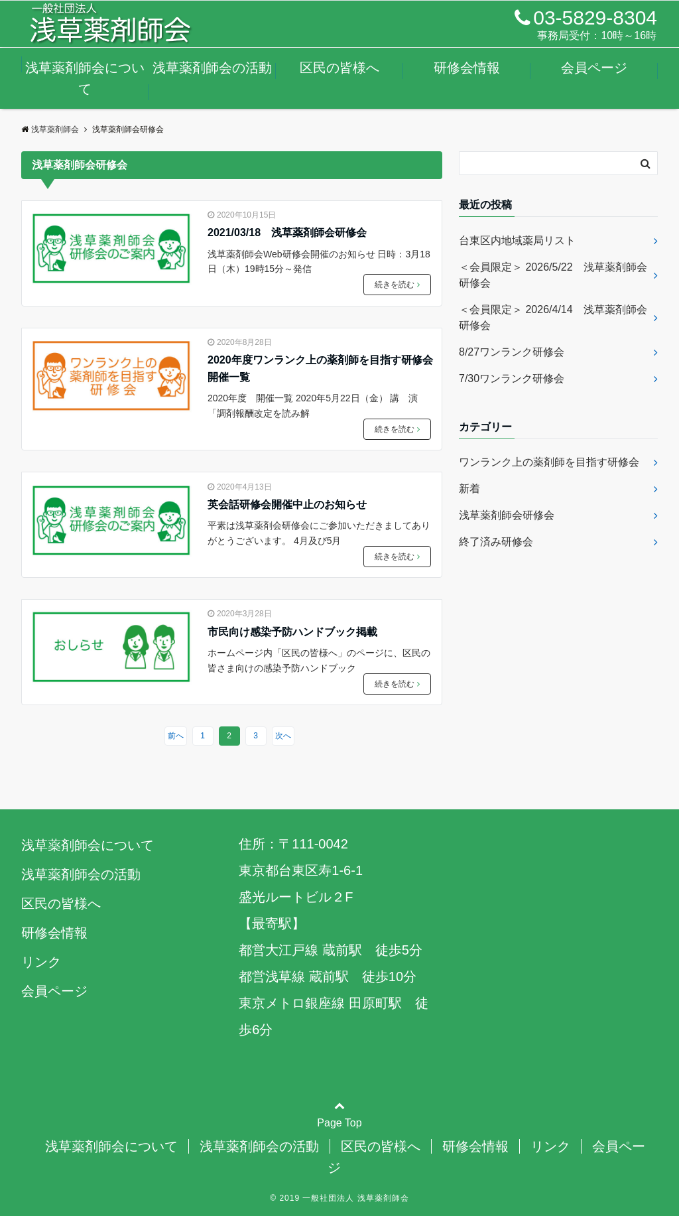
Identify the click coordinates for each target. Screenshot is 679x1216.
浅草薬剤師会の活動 (212, 67)
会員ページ (594, 67)
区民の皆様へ (339, 67)
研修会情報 (467, 67)
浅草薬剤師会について (85, 78)
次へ (283, 735)
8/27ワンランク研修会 (511, 352)
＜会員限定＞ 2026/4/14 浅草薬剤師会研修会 (553, 317)
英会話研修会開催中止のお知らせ (287, 504)
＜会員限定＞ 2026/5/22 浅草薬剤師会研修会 (553, 275)
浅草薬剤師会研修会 (506, 515)
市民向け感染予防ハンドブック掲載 (292, 632)
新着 (469, 488)
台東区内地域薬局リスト (522, 240)
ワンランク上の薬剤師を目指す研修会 (549, 462)
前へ (176, 735)
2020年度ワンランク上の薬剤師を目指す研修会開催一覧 (320, 368)
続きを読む (397, 284)
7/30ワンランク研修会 (511, 378)
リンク (41, 962)
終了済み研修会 (496, 541)
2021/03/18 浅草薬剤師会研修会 (287, 232)
